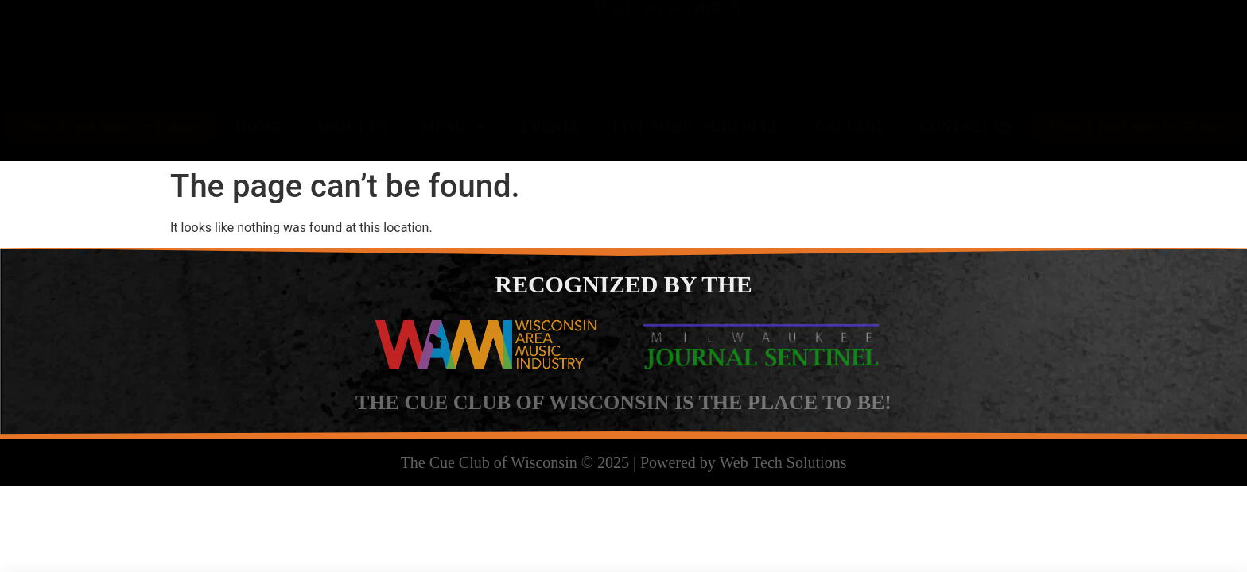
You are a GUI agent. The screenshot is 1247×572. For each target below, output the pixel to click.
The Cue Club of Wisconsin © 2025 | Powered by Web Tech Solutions (624, 462)
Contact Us (965, 127)
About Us (351, 127)
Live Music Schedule (696, 127)
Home (258, 127)
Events (549, 127)
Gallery (850, 127)
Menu (454, 127)
